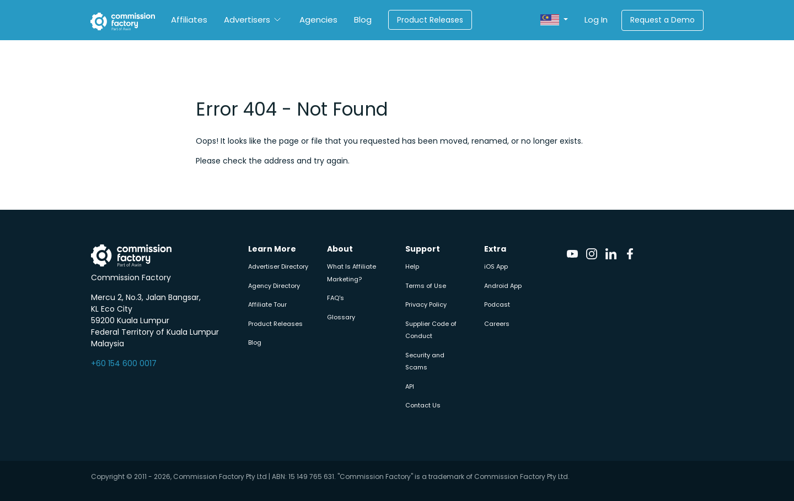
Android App (503, 285)
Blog (363, 19)
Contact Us (423, 405)
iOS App (496, 266)
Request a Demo (662, 19)
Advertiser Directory (278, 266)
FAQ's (335, 297)
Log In (596, 19)
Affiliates (189, 19)
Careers (496, 323)
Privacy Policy (426, 304)
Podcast (497, 304)
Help (412, 266)
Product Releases (430, 19)
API (409, 386)
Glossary (341, 317)
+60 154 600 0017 (124, 363)
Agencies (318, 19)
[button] (554, 20)
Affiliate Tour (267, 304)
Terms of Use (425, 285)
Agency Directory (274, 285)
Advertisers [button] (247, 19)
